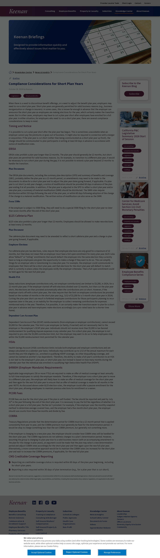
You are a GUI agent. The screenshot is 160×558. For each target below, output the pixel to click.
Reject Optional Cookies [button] (77, 552)
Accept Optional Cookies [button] (41, 552)
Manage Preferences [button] (112, 552)
